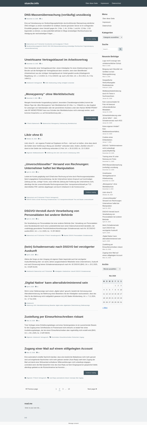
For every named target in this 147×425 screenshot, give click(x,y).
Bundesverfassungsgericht (34, 46)
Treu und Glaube (79, 199)
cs (42, 18)
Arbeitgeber (58, 271)
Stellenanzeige (85, 305)
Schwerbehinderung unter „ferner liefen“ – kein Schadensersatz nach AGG (112, 118)
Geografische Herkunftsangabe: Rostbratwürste (108, 82)
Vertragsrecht (38, 83)
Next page (92, 389)
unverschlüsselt (88, 199)
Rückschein (75, 337)
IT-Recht (65, 44)
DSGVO (29, 199)
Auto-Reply (52, 378)
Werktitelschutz (72, 123)
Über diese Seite (92, 3)
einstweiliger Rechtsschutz (75, 46)
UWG (78, 153)
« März (104, 308)
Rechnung (44, 199)
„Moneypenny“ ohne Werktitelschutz (49, 94)
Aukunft (73, 271)
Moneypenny (55, 123)
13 (69, 389)
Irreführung (50, 153)
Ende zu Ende (36, 199)
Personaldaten (78, 235)
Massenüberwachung (31, 48)
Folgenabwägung (88, 46)
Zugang (82, 337)
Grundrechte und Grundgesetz (54, 44)
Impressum (105, 3)
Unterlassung (63, 123)
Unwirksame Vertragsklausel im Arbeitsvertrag (56, 59)
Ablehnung (30, 305)
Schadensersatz (52, 199)
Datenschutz (116, 3)
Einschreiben (55, 337)
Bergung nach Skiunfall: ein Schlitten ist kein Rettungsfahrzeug (112, 71)
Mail (77, 378)
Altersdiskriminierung (43, 305)
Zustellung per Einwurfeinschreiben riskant (53, 316)
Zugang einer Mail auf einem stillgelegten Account (58, 348)
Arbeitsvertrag (52, 83)
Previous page (32, 389)
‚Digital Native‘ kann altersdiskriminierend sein (56, 282)
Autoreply (72, 378)
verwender (71, 83)
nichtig (59, 83)
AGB (46, 83)
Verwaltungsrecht (55, 235)
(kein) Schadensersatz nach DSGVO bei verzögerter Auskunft (110, 227)
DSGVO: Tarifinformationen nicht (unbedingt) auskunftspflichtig (112, 148)
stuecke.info (31, 3)
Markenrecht (35, 123)
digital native (59, 305)
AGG (34, 305)
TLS (58, 199)
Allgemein (29, 153)
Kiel (55, 153)
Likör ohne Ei (33, 134)
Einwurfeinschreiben (66, 337)
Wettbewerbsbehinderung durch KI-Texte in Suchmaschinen (111, 93)
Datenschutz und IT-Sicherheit (35, 44)
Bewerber (52, 305)
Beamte (66, 235)
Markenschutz (47, 123)
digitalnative (67, 305)
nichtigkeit (64, 83)
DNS (48, 46)
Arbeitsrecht (30, 83)
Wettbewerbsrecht (38, 153)
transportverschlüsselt (66, 199)
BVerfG (45, 46)
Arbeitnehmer (66, 271)
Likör (57, 153)
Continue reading (92, 39)
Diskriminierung (76, 305)
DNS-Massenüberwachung (59, 46)
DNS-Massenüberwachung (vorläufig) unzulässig (57, 14)
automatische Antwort (62, 378)
